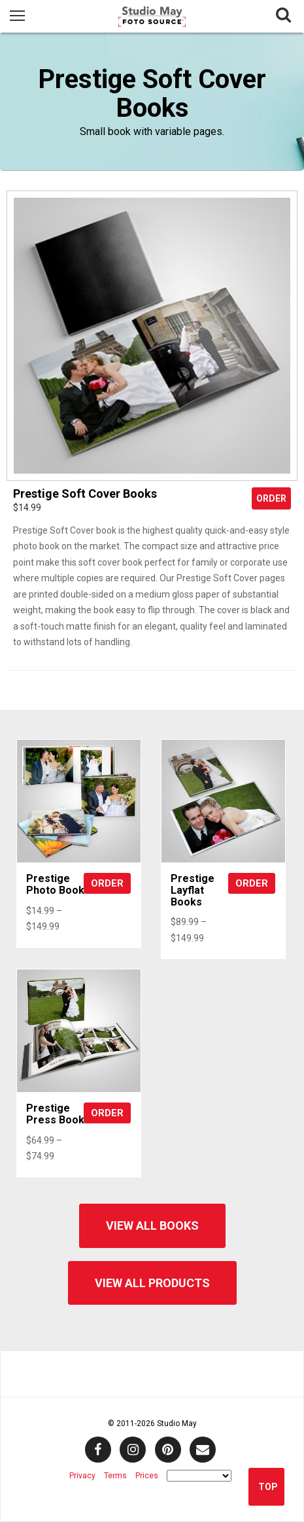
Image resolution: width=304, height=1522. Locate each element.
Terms (115, 1475)
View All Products (152, 1283)
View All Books (152, 1225)
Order (271, 498)
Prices (146, 1475)
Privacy (82, 1475)
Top (268, 1487)
